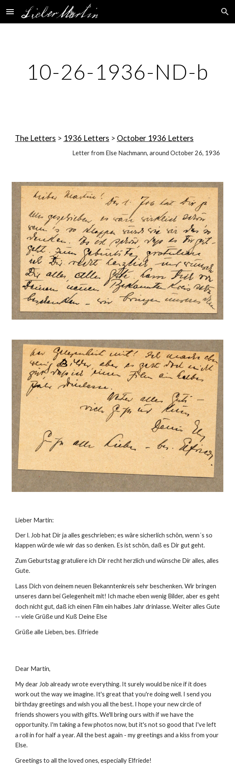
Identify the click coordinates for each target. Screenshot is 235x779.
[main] (117, 72)
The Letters (35, 138)
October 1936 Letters (155, 138)
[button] (10, 11)
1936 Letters (86, 138)
